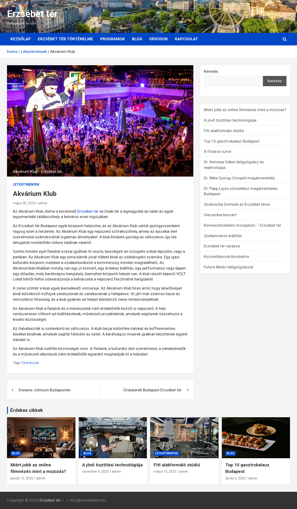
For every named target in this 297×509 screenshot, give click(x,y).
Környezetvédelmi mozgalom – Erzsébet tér (242, 225)
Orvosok (158, 39)
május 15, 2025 (165, 471)
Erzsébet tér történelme (65, 39)
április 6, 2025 (235, 478)
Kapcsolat (186, 39)
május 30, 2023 (24, 203)
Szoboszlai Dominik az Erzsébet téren (237, 204)
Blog (137, 39)
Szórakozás (30, 363)
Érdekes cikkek (26, 410)
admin (42, 203)
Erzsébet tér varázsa (222, 246)
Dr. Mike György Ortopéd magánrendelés (239, 178)
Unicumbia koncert (220, 214)
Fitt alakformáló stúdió (224, 130)
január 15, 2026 (22, 478)
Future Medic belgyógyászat (228, 267)
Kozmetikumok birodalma (226, 256)
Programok (112, 39)
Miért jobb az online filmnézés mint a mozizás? (245, 109)
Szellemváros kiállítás (223, 235)
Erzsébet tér (32, 13)
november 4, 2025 (95, 471)
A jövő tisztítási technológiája (230, 120)
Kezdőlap (21, 39)
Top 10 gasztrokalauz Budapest (231, 141)
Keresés (211, 71)
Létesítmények (26, 184)
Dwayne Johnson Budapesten (45, 390)
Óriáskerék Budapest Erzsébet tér (152, 390)
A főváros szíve (217, 151)
